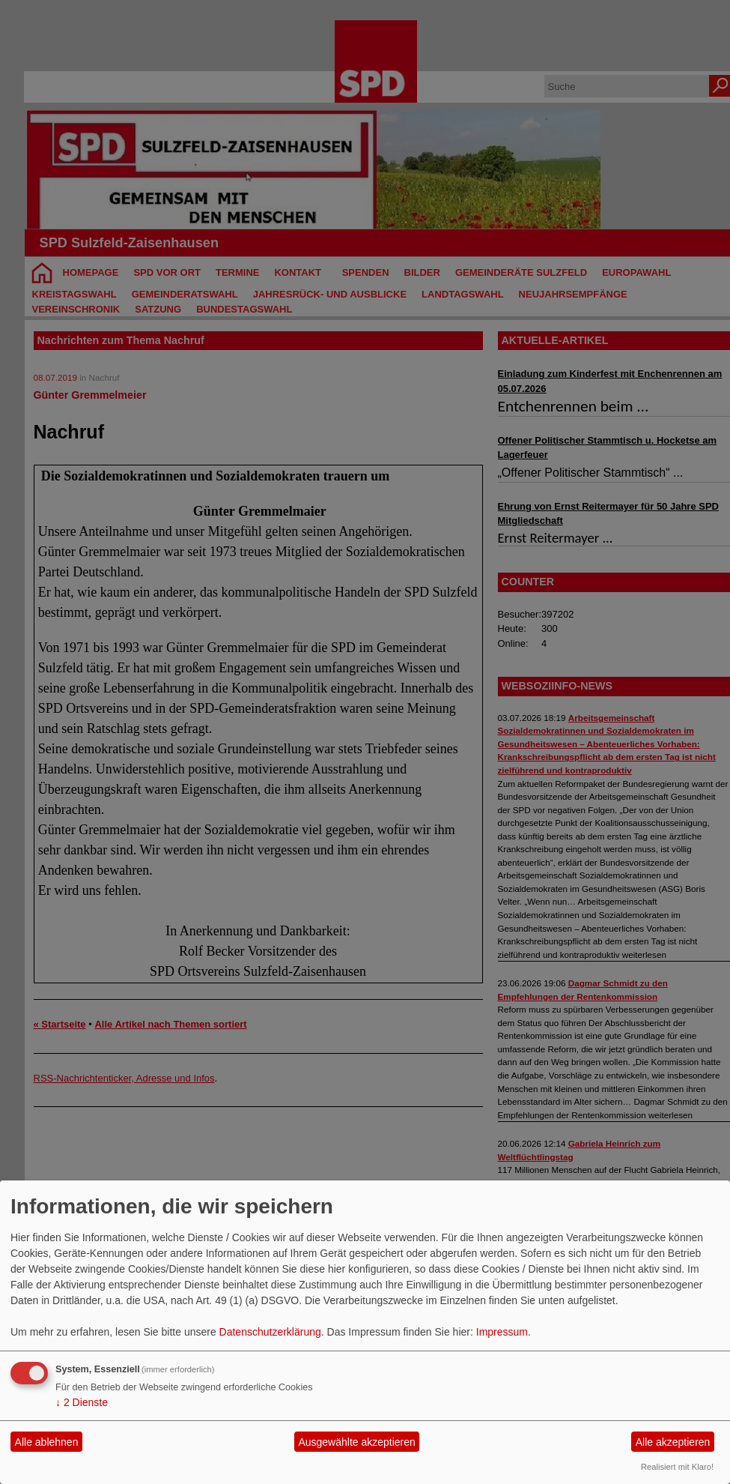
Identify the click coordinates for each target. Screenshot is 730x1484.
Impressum (502, 1332)
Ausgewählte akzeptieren (356, 1442)
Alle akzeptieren (673, 1442)
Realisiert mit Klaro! (677, 1466)
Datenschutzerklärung (270, 1332)
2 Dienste (81, 1402)
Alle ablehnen (47, 1442)
